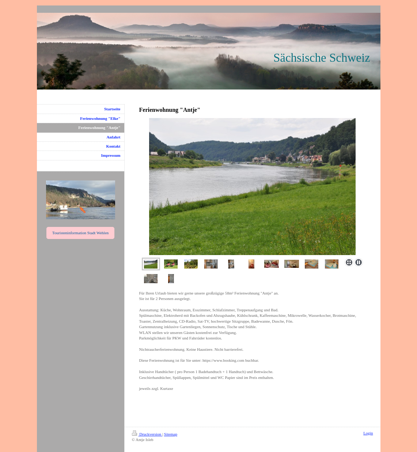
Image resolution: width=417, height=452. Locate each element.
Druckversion (147, 434)
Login (368, 433)
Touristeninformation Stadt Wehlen (80, 233)
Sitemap (170, 434)
